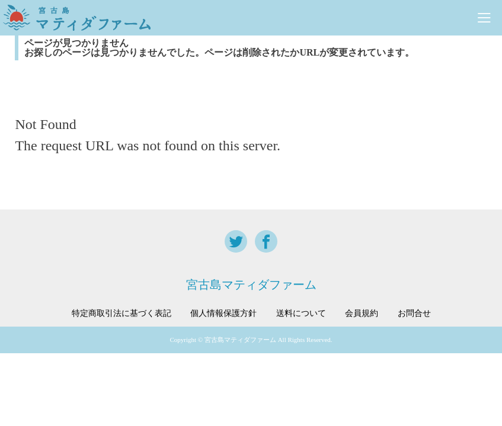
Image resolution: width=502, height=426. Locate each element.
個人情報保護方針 (223, 313)
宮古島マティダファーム (251, 284)
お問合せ (414, 313)
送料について (301, 313)
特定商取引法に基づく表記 (121, 313)
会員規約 (361, 313)
